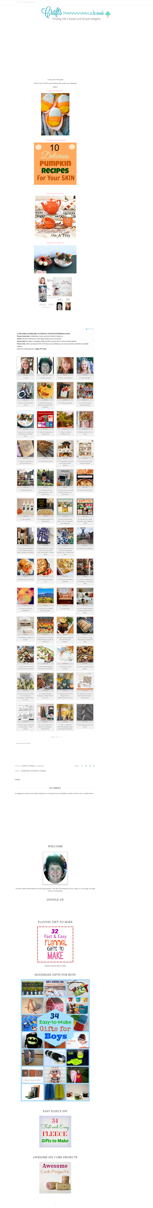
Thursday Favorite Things (33, 771)
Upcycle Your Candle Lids (55, 243)
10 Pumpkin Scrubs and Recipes (55, 140)
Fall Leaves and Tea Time (55, 193)
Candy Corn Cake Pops (55, 91)
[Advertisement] (76, 46)
